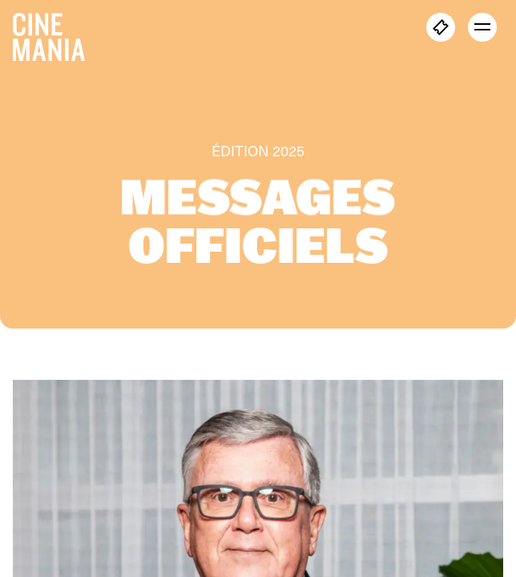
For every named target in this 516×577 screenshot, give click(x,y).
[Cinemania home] (55, 33)
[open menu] (482, 27)
